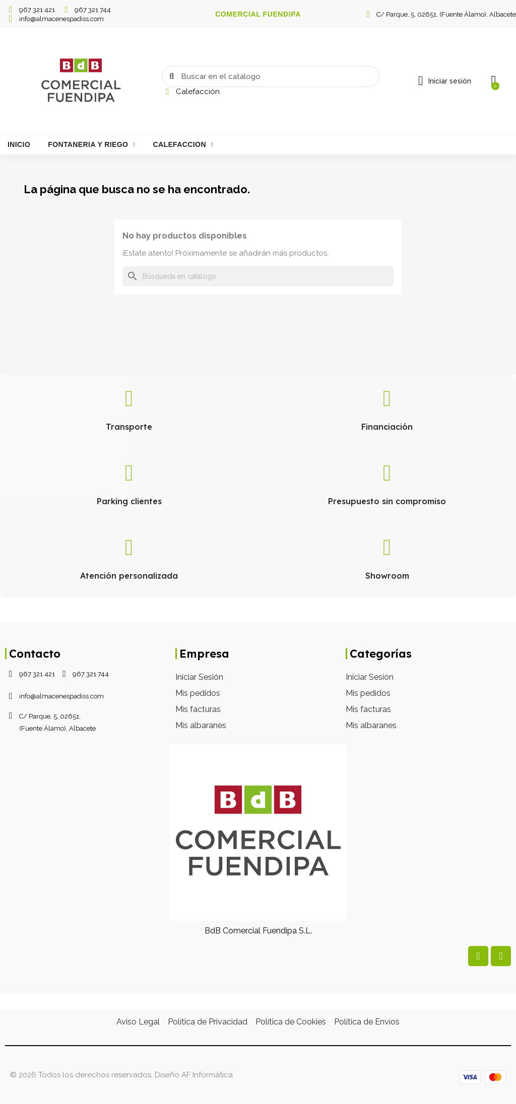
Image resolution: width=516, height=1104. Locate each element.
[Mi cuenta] (444, 81)
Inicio (19, 144)
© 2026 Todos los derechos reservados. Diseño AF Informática (121, 1074)
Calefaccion (183, 144)
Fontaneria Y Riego (91, 144)
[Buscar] (258, 276)
